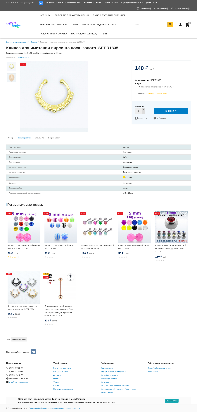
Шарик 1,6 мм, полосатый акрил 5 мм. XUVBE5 (60, 247)
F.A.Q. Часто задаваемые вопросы (115, 385)
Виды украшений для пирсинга (113, 371)
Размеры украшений (109, 378)
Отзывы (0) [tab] (39, 138)
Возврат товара (107, 392)
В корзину (170, 111)
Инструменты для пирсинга (99, 24)
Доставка (57, 375)
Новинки (45, 15)
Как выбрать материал (110, 375)
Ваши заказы (153, 371)
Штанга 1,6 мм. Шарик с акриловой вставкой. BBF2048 (97, 247)
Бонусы (115, 3)
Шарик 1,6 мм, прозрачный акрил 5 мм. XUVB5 (134, 247)
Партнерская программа (131, 3)
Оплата (56, 378)
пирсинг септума (19, 339)
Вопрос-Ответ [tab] (54, 138)
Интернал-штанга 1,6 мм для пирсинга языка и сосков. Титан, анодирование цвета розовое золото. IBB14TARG (59, 311)
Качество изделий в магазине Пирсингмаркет (119, 389)
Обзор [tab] (10, 138)
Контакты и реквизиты (55, 3)
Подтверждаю (171, 401)
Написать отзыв (23, 58)
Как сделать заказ (74, 3)
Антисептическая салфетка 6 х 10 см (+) (156, 87)
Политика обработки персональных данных (46, 408)
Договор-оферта (73, 408)
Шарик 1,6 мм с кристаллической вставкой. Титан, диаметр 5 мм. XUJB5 (170, 248)
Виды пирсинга (107, 368)
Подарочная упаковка (53, 34)
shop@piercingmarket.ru (28, 3)
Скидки (107, 3)
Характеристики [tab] (24, 138)
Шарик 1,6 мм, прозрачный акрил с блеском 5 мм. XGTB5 (24, 247)
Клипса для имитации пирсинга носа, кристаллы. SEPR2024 (22, 307)
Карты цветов (106, 382)
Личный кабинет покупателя (159, 368)
